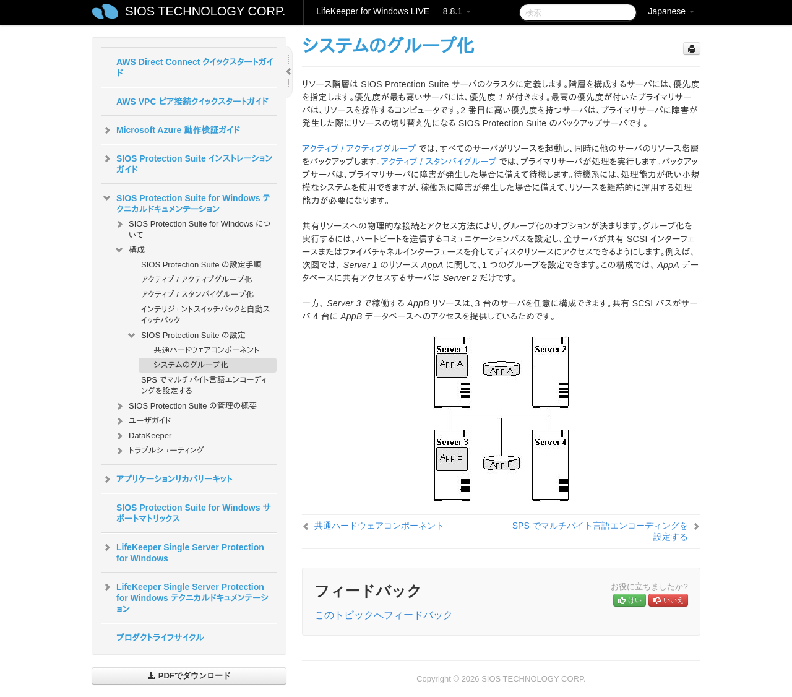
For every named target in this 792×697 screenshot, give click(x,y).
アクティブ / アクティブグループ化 (196, 279)
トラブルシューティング (159, 450)
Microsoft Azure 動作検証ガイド (170, 130)
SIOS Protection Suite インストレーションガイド (186, 163)
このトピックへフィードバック (383, 615)
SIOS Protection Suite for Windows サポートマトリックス (193, 513)
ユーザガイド (142, 420)
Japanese (671, 11)
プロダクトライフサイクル (160, 638)
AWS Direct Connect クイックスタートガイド (194, 67)
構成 (129, 250)
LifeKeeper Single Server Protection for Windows (182, 551)
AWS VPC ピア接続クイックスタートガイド (192, 101)
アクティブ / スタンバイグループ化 (197, 294)
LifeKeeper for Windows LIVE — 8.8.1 (393, 11)
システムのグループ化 (190, 365)
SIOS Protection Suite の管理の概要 (185, 406)
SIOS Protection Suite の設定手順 (201, 264)
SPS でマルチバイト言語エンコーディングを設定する (204, 385)
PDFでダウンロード (189, 675)
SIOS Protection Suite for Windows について (192, 228)
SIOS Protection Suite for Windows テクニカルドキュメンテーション (185, 202)
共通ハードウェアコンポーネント (206, 350)
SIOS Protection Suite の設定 (186, 335)
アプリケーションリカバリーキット (166, 479)
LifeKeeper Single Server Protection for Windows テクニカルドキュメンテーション (185, 596)
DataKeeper (142, 435)
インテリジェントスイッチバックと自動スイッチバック (205, 315)
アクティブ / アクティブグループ (359, 149)
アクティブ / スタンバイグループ (439, 162)
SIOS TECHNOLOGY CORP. (205, 11)
